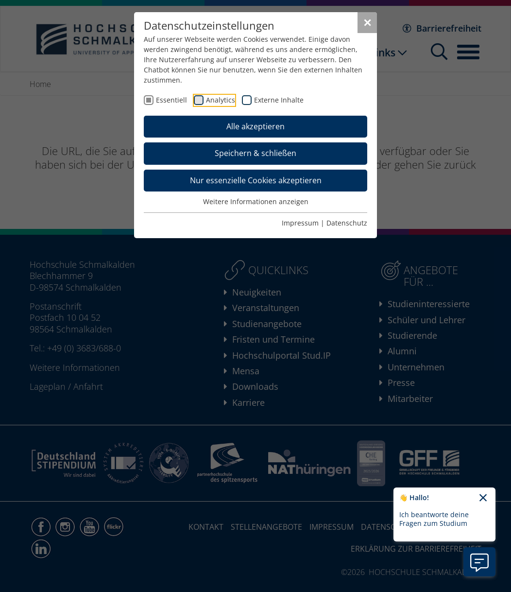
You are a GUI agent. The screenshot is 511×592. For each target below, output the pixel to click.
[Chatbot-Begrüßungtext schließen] (483, 498)
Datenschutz (346, 222)
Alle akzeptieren (255, 126)
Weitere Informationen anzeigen (255, 201)
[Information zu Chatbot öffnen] (479, 561)
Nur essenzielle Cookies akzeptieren (256, 180)
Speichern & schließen (255, 153)
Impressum (300, 222)
